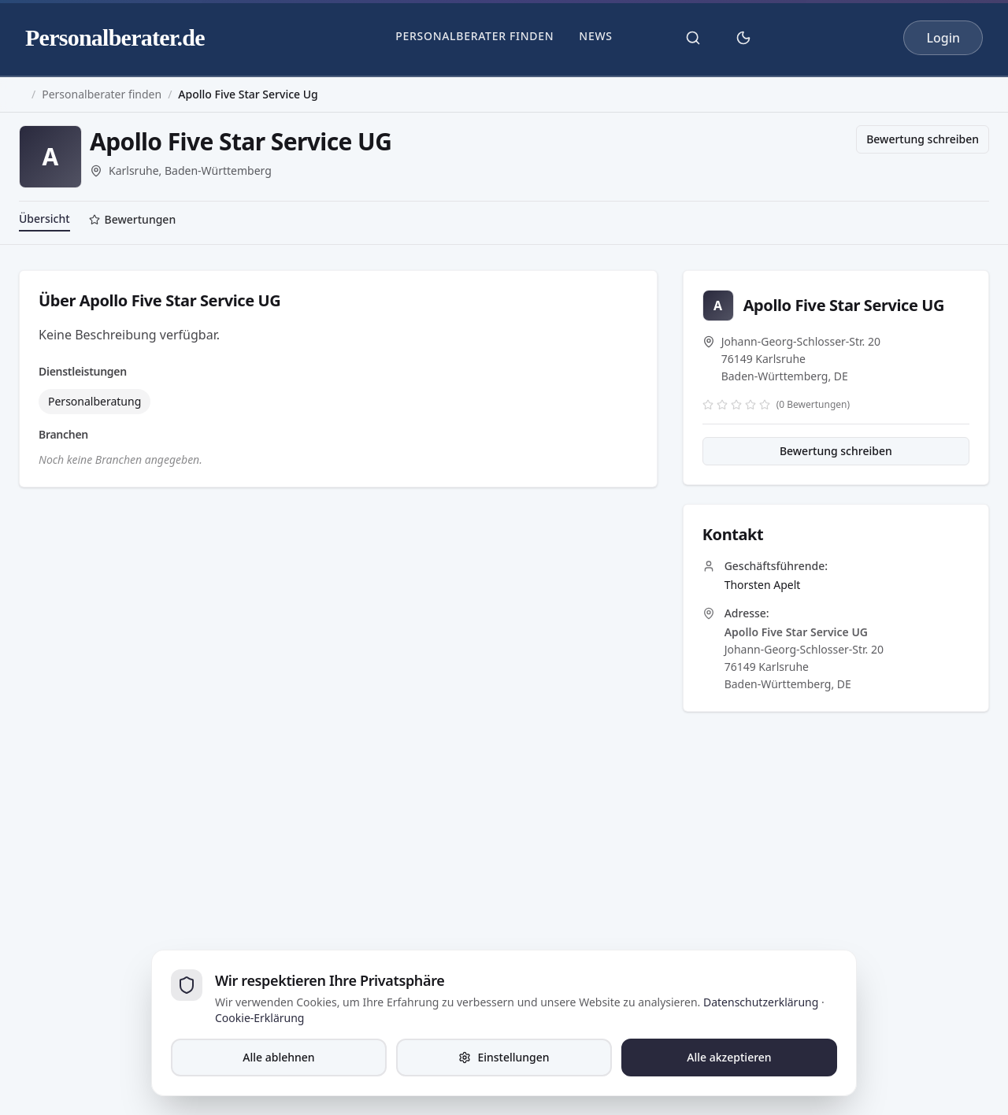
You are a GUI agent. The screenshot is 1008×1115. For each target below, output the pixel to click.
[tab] (132, 221)
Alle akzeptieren (729, 1057)
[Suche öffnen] (693, 38)
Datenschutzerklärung (760, 1002)
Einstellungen (503, 1057)
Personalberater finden (474, 35)
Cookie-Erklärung (259, 1017)
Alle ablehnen (278, 1057)
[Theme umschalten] (743, 38)
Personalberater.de (115, 37)
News (595, 35)
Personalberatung (94, 401)
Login (943, 37)
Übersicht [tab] (44, 218)
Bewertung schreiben (922, 139)
